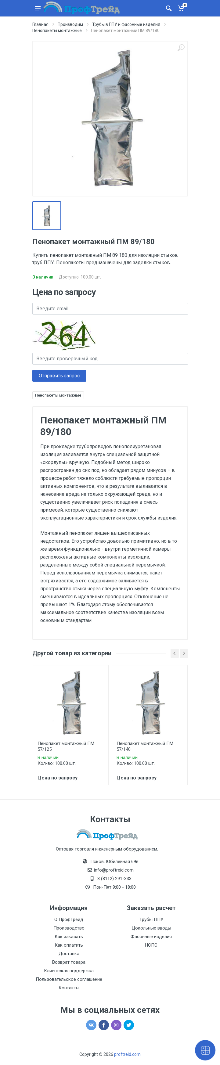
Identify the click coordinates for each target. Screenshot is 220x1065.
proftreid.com (127, 1054)
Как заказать (69, 936)
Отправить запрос (59, 376)
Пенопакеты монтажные (58, 395)
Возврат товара (68, 962)
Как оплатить (69, 945)
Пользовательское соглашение (69, 979)
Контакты (69, 988)
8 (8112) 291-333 (114, 878)
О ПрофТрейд (68, 919)
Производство (69, 928)
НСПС (151, 945)
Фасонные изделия (151, 936)
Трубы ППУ (151, 919)
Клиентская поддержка (69, 970)
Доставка (69, 953)
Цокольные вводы (151, 928)
